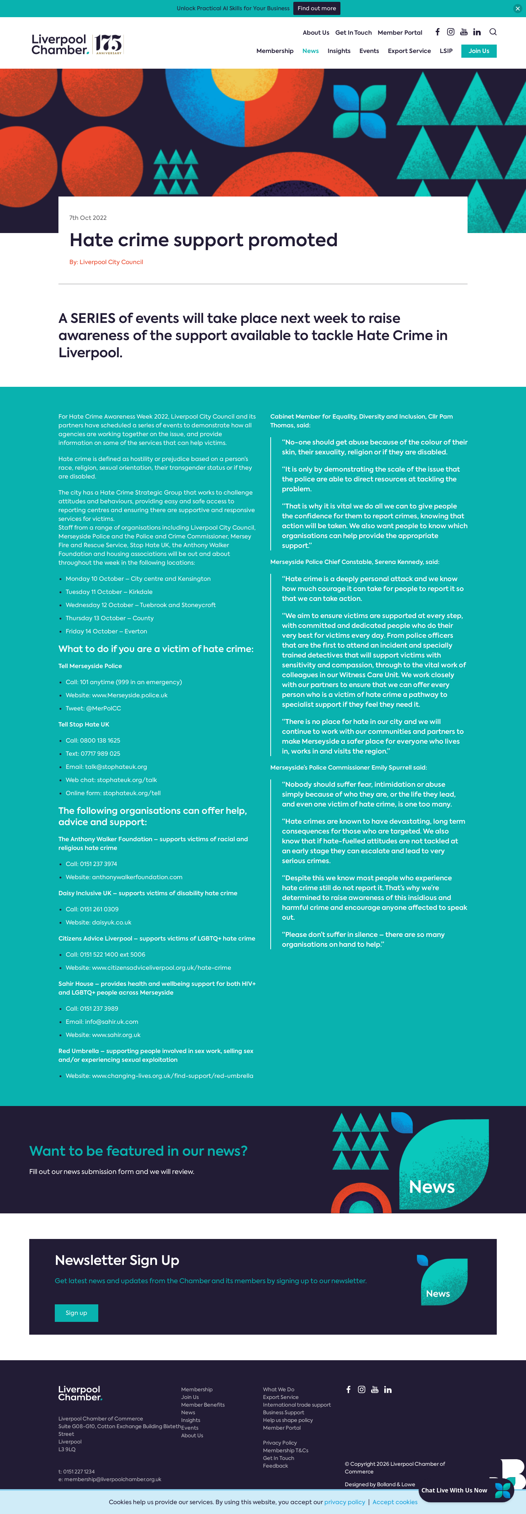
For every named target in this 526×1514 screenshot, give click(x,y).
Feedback (275, 1465)
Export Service (409, 51)
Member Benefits (203, 1405)
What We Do (278, 1389)
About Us (316, 32)
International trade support (297, 1405)
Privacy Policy (280, 1442)
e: (109, 1479)
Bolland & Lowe (396, 1484)
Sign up (76, 1313)
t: (76, 1471)
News (310, 51)
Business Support (283, 1412)
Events (369, 51)
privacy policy (344, 1502)
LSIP (446, 51)
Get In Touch (353, 32)
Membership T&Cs (285, 1450)
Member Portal (400, 32)
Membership (275, 51)
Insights (339, 51)
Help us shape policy (288, 1420)
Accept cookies (395, 1502)
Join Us (479, 51)
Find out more (317, 8)
